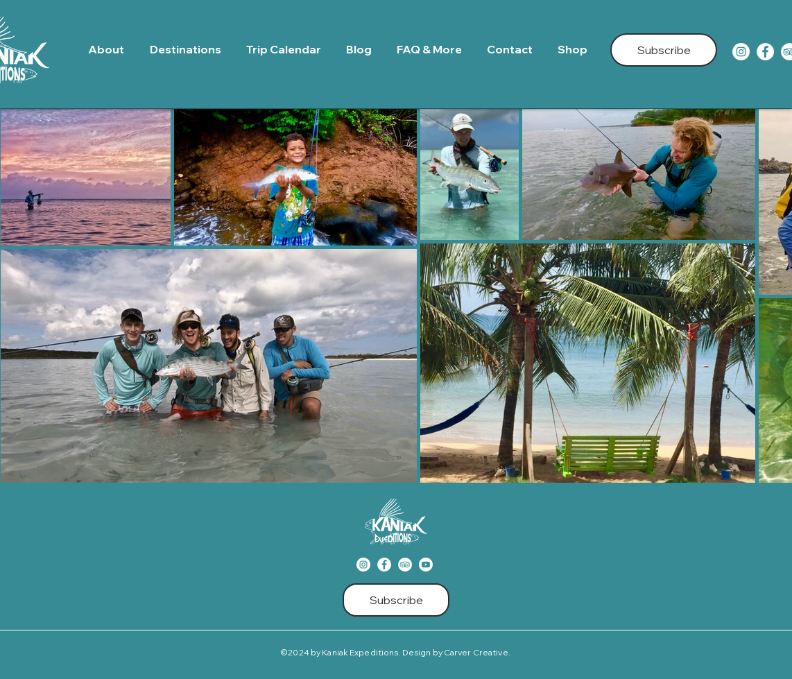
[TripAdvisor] (405, 564)
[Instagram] (741, 51)
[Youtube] (426, 564)
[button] (187, 49)
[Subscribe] (663, 50)
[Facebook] (765, 51)
